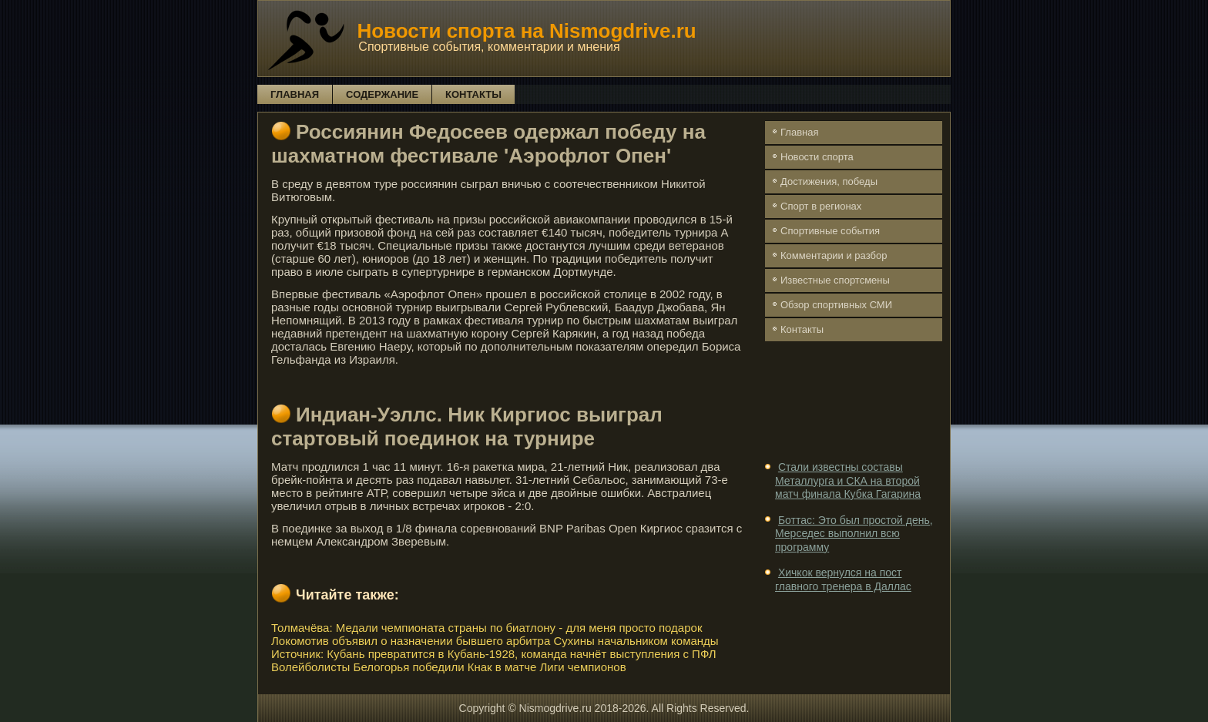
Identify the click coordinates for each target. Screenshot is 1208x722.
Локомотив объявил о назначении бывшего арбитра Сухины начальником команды (495, 640)
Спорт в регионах (820, 206)
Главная (294, 94)
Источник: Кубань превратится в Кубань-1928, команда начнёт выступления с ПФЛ (493, 653)
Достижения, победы (828, 181)
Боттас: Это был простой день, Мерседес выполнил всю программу (854, 533)
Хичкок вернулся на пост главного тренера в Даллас (843, 579)
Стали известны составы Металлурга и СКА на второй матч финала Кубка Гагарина (848, 480)
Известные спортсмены (835, 280)
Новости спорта (817, 157)
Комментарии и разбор (833, 255)
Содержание (382, 94)
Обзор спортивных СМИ (836, 305)
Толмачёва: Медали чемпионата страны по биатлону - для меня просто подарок (486, 627)
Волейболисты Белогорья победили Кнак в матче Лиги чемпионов (448, 666)
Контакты (473, 94)
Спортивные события (830, 231)
